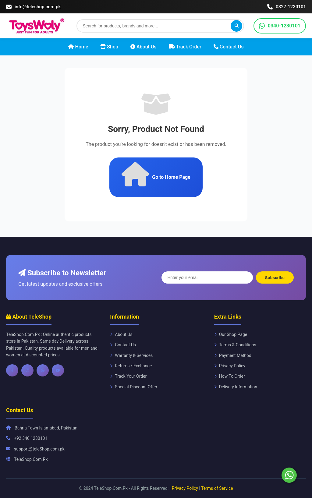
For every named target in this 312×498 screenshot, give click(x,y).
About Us (143, 47)
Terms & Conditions (235, 344)
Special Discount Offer (133, 386)
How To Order (229, 376)
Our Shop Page (230, 334)
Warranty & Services (131, 355)
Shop (109, 47)
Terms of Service (217, 488)
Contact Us (229, 47)
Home (78, 47)
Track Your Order (128, 376)
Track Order (185, 47)
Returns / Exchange (131, 365)
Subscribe (275, 277)
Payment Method (232, 355)
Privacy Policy (229, 365)
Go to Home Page (156, 174)
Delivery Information (235, 386)
